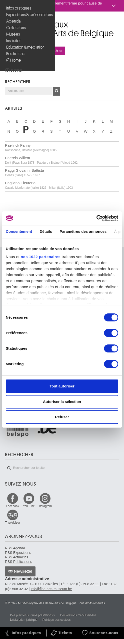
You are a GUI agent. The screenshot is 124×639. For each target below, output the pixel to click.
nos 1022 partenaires (40, 257)
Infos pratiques (18, 8)
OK (56, 91)
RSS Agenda (15, 548)
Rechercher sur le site (9, 468)
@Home (13, 60)
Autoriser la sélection (62, 401)
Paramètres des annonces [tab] (83, 231)
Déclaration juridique (23, 619)
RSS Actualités (16, 557)
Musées (13, 34)
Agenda (13, 21)
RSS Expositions (18, 553)
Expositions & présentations (28, 15)
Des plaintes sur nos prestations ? (32, 615)
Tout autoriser (62, 386)
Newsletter (23, 571)
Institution (14, 41)
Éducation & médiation (25, 47)
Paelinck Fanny (30, 147)
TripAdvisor (12, 522)
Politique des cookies (56, 619)
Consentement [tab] (19, 231)
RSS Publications (18, 562)
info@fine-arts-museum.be (51, 589)
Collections (16, 28)
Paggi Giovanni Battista (24, 172)
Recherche (15, 54)
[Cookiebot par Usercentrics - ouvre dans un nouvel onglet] (96, 218)
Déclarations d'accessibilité (78, 615)
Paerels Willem (41, 160)
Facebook (12, 506)
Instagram (45, 506)
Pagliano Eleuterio (39, 185)
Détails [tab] (46, 231)
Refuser (62, 417)
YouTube (29, 506)
